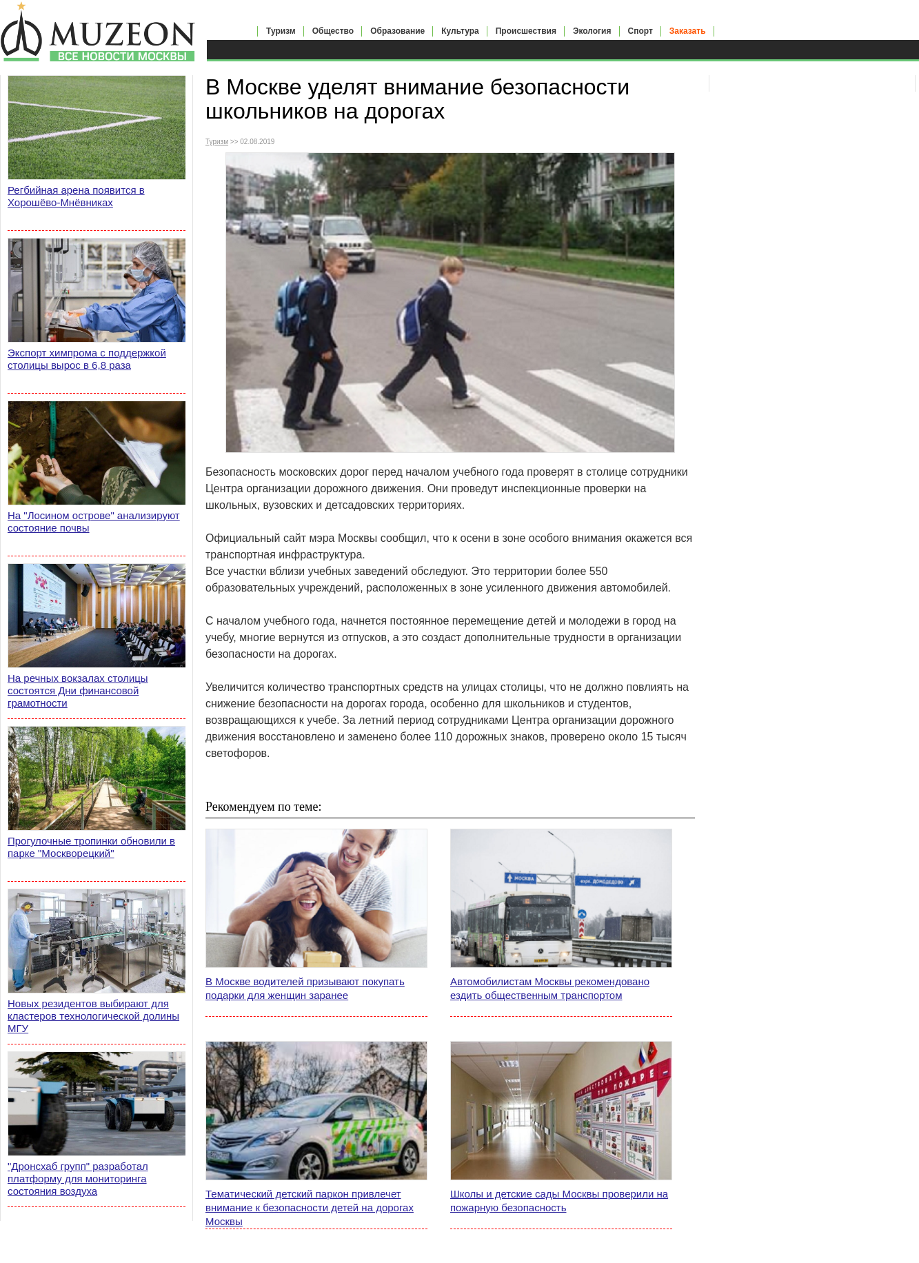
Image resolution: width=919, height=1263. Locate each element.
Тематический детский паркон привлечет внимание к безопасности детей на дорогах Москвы (309, 1207)
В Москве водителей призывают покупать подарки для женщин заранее (305, 988)
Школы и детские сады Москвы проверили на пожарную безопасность (559, 1200)
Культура (459, 31)
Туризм (281, 31)
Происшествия (526, 31)
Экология (592, 31)
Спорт (640, 31)
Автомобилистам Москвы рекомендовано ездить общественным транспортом (549, 988)
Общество (333, 31)
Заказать (687, 31)
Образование (397, 31)
